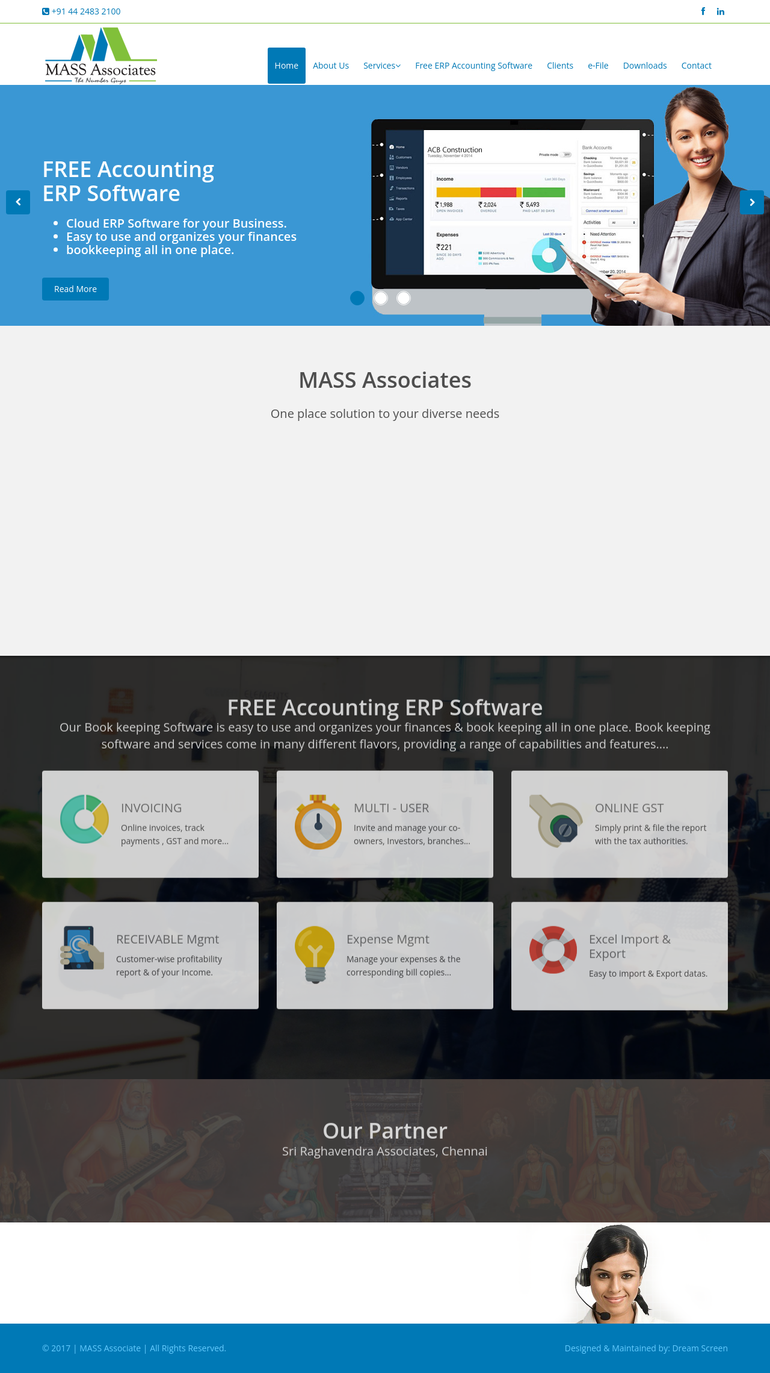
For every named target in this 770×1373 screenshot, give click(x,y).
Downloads (645, 65)
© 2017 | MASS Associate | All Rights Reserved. (134, 1348)
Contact (697, 65)
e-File (598, 65)
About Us (331, 65)
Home (287, 65)
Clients (560, 65)
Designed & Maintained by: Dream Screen (646, 1348)
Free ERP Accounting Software (473, 65)
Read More (75, 294)
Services (382, 65)
